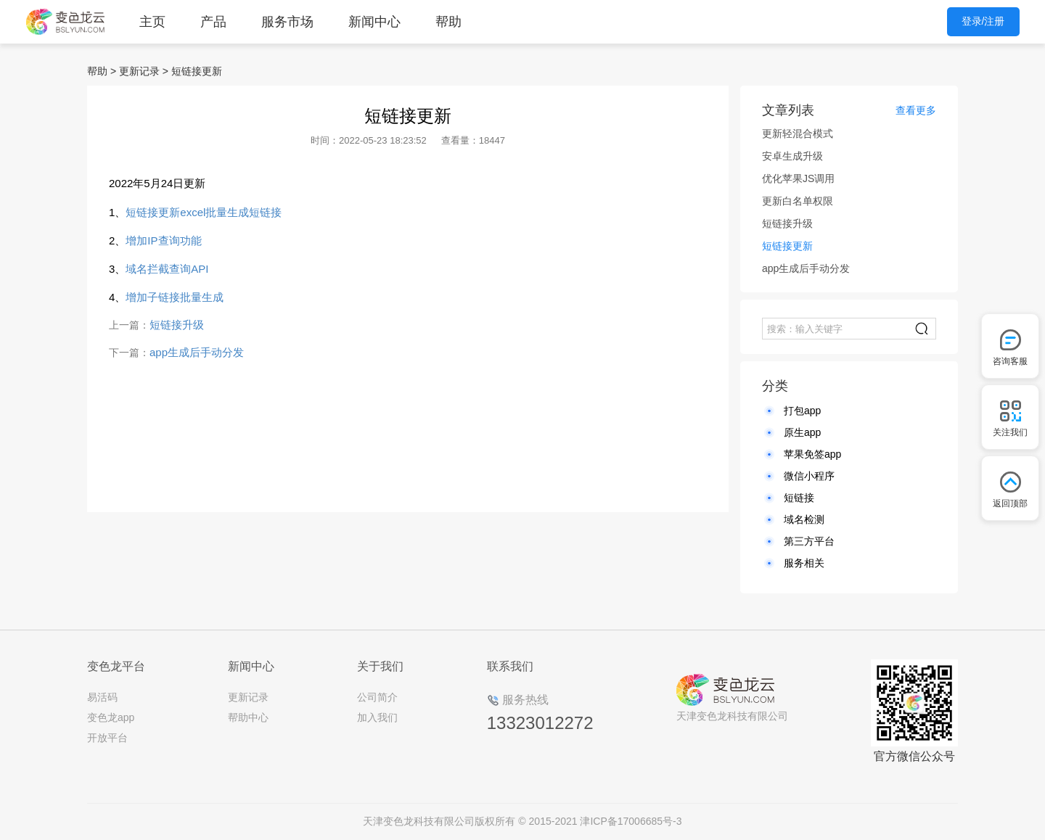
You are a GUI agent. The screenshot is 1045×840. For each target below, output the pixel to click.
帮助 (448, 22)
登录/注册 (983, 21)
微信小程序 (809, 476)
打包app (802, 410)
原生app (802, 432)
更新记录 (139, 71)
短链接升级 (176, 324)
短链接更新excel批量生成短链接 (204, 212)
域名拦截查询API (167, 269)
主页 (152, 22)
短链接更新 (196, 71)
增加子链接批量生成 (175, 297)
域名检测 (804, 519)
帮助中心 (248, 717)
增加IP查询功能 (163, 240)
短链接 (799, 497)
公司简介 (377, 697)
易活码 (102, 697)
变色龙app (110, 717)
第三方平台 (809, 541)
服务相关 (804, 563)
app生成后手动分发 (196, 352)
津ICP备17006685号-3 (630, 821)
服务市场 (287, 22)
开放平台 (107, 738)
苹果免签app (812, 454)
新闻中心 (374, 22)
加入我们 (377, 717)
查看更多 (916, 110)
